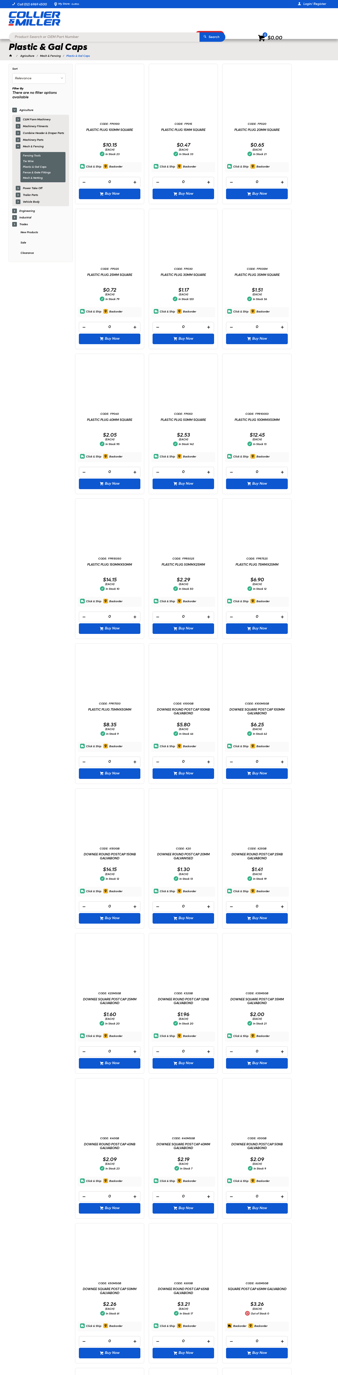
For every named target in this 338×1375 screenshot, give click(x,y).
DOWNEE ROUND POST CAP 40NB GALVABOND (169, 856)
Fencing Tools (32, 155)
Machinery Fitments (35, 126)
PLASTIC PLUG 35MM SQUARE (169, 274)
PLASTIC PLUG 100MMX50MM (104, 419)
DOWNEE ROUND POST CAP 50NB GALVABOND (297, 856)
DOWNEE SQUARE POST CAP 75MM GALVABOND (297, 1001)
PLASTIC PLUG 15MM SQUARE (169, 130)
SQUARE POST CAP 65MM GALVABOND (233, 1001)
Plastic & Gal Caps (34, 167)
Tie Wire (28, 161)
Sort (14, 69)
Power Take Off (32, 188)
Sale (23, 242)
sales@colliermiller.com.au (266, 1298)
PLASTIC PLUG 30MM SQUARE (104, 274)
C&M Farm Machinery (36, 119)
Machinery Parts (33, 140)
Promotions (212, 34)
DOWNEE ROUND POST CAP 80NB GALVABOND (105, 1146)
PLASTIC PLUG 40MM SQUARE (233, 274)
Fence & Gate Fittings (37, 172)
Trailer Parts (30, 195)
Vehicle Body (31, 202)
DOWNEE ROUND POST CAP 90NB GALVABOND (169, 1146)
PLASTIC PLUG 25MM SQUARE (297, 130)
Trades (23, 224)
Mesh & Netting (32, 178)
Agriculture (26, 110)
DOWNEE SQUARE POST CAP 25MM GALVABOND (233, 711)
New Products (29, 232)
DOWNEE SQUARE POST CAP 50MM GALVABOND (105, 1001)
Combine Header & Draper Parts (43, 133)
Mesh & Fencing (33, 146)
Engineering (27, 211)
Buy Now (107, 193)
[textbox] (162, 18)
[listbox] (38, 78)
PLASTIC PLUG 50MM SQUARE (297, 274)
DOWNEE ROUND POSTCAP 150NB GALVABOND (297, 566)
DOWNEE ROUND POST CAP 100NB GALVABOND (168, 566)
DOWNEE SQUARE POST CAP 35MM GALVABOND (104, 856)
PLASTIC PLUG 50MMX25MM (233, 419)
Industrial (25, 217)
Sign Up (286, 1265)
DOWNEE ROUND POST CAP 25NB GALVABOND (169, 711)
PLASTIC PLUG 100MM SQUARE (104, 130)
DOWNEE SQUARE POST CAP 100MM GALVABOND (233, 566)
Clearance (27, 253)
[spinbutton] (105, 182)
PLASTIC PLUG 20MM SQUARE (233, 130)
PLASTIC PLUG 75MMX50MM (104, 564)
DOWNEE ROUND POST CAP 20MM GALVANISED (104, 711)
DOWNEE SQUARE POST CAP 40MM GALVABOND (233, 856)
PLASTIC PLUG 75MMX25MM (297, 419)
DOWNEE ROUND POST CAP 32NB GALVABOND (297, 711)
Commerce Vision (60, 1358)
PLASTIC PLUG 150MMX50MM (168, 419)
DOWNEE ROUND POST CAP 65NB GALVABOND (169, 1001)
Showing (43, 1231)
